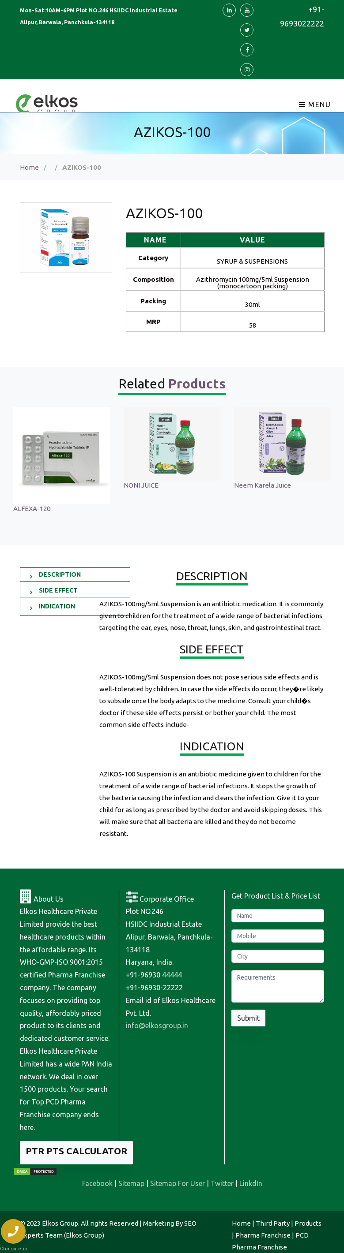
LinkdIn (250, 1183)
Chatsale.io (13, 1249)
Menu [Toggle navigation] (315, 104)
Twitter (222, 1183)
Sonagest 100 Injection (47, 485)
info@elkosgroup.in (157, 1025)
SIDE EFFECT (58, 590)
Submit (248, 1018)
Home (29, 167)
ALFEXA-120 (142, 508)
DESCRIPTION (60, 574)
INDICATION (57, 606)
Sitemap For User (177, 1183)
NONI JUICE (251, 485)
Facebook (97, 1183)
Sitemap (131, 1183)
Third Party (273, 1223)
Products (308, 1223)
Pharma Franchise (263, 1235)
